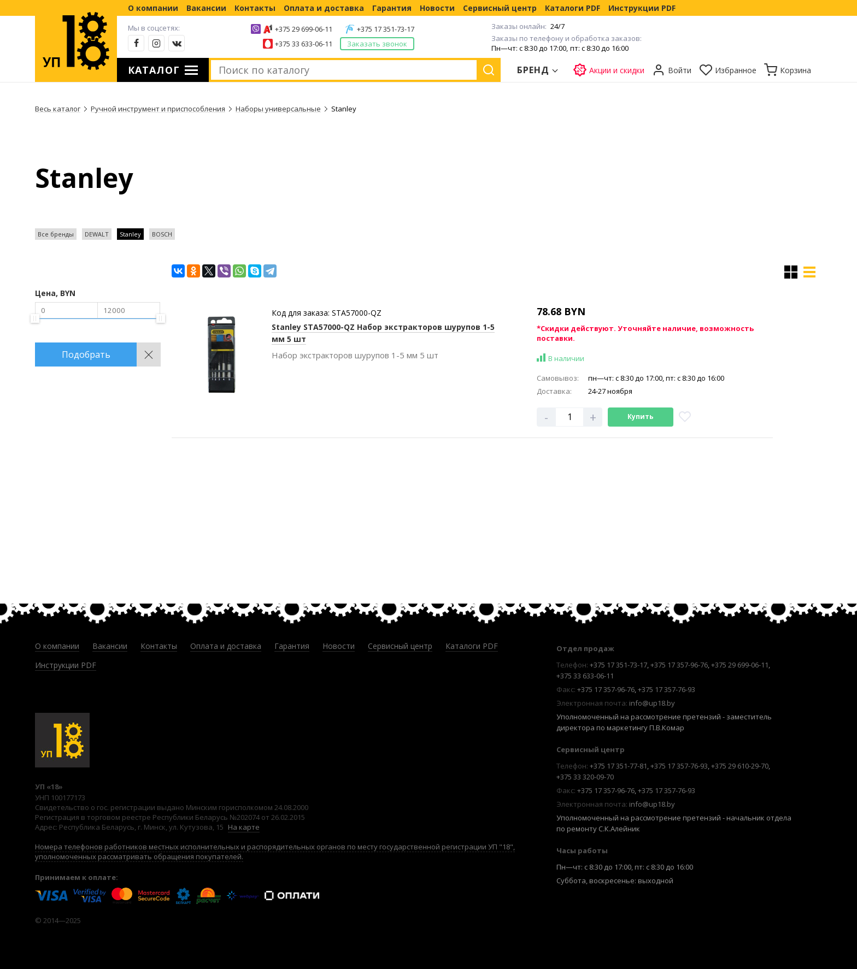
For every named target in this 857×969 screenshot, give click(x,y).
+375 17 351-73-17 (385, 29)
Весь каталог (57, 109)
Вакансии (206, 8)
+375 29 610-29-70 (739, 766)
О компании (153, 8)
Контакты (254, 8)
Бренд (533, 70)
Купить (640, 416)
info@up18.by (652, 703)
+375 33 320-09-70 (585, 777)
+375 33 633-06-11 (303, 44)
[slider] (35, 318)
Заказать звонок (377, 44)
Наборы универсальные (278, 109)
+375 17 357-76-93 (666, 689)
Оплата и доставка (324, 8)
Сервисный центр (500, 8)
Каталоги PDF (572, 8)
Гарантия (392, 8)
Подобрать (86, 354)
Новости (437, 8)
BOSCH (162, 234)
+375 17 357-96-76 (679, 665)
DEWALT (97, 234)
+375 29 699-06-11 (303, 29)
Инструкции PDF (642, 8)
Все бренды (56, 234)
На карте (244, 827)
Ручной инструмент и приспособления (158, 109)
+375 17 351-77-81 (618, 766)
